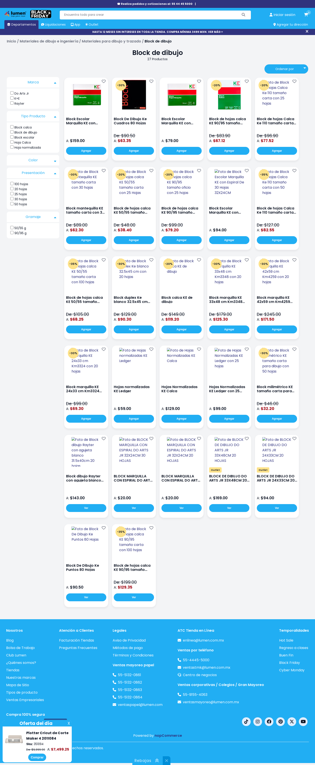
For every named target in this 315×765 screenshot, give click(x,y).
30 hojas (20, 199)
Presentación (39, 173)
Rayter (19, 103)
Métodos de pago (128, 647)
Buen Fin (286, 655)
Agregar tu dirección (290, 24)
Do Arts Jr (21, 93)
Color (42, 160)
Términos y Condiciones (133, 655)
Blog (10, 640)
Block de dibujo (25, 132)
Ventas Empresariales (25, 699)
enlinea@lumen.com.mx (203, 640)
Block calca (23, 127)
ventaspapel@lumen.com (140, 704)
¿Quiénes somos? (21, 662)
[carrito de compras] (306, 15)
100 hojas (21, 184)
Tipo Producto (38, 116)
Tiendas (12, 670)
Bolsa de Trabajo (20, 647)
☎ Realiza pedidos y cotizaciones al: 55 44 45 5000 (154, 4)
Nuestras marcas (21, 677)
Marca (42, 82)
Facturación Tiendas (76, 640)
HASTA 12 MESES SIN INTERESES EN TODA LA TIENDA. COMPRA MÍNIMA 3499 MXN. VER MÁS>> (157, 32)
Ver (86, 508)
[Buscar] (243, 15)
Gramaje (41, 217)
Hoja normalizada (27, 147)
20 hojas (20, 189)
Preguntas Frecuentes (78, 647)
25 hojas (20, 194)
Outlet (215, 470)
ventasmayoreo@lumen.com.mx (211, 702)
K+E (17, 98)
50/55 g (20, 228)
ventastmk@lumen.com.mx (206, 667)
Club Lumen (16, 655)
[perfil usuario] (282, 15)
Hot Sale (286, 640)
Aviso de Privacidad (129, 640)
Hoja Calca (22, 142)
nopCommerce (168, 735)
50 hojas (20, 204)
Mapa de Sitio (17, 685)
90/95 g (20, 233)
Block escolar (24, 137)
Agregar (86, 150)
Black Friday (289, 662)
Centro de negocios (200, 674)
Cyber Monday (291, 670)
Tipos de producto (22, 692)
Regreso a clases (293, 647)
